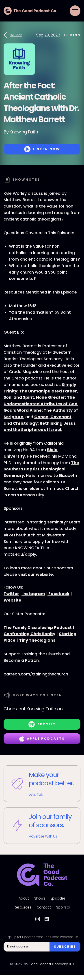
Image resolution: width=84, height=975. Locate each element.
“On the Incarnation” (31, 312)
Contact (44, 907)
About (24, 898)
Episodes (58, 898)
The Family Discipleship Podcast (38, 627)
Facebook (58, 593)
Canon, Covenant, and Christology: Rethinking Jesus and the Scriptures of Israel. (40, 423)
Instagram (33, 593)
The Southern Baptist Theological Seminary (41, 469)
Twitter (11, 593)
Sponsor (63, 907)
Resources (22, 907)
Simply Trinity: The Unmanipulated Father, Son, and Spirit (41, 391)
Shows (39, 898)
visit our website (35, 574)
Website (12, 600)
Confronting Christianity (29, 633)
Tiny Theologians (37, 640)
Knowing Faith (23, 132)
